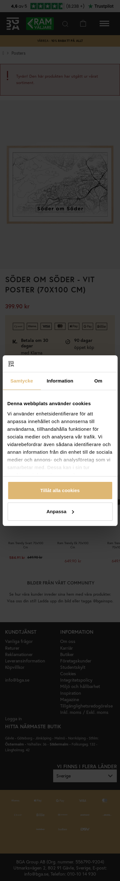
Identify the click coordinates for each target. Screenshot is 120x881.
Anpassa (60, 511)
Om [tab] (98, 380)
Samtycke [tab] (22, 380)
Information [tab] (60, 380)
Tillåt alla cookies (60, 490)
